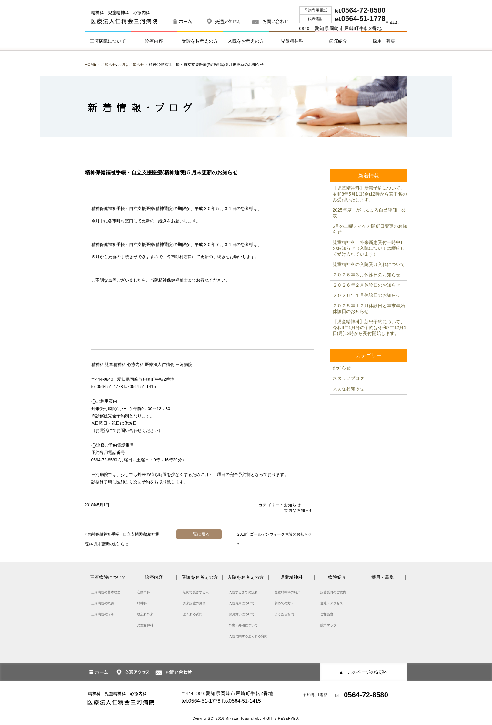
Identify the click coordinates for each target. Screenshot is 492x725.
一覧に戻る (199, 534)
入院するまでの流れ (243, 592)
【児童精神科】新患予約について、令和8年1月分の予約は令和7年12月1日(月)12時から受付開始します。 (370, 327)
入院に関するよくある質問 (248, 636)
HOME (90, 64)
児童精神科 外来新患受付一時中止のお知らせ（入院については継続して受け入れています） (369, 248)
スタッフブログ (348, 378)
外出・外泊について (243, 625)
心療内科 (143, 592)
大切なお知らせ (130, 64)
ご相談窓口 (328, 614)
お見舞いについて (242, 614)
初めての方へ (284, 603)
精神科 (142, 603)
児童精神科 (292, 41)
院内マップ (328, 625)
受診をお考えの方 (200, 41)
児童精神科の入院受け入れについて (369, 264)
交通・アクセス (331, 603)
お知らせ (108, 64)
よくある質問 (192, 614)
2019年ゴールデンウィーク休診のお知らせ (274, 534)
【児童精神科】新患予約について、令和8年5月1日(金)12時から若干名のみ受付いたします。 (370, 194)
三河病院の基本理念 (105, 592)
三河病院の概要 (102, 603)
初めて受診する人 (196, 592)
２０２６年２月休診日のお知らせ (366, 284)
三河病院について (108, 41)
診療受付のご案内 (333, 592)
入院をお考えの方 (246, 41)
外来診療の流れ (194, 603)
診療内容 (154, 41)
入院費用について (242, 603)
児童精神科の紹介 (287, 592)
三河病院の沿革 (102, 614)
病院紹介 (338, 41)
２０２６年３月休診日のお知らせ (366, 274)
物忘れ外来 (145, 614)
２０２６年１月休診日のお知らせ (366, 295)
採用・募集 (384, 41)
